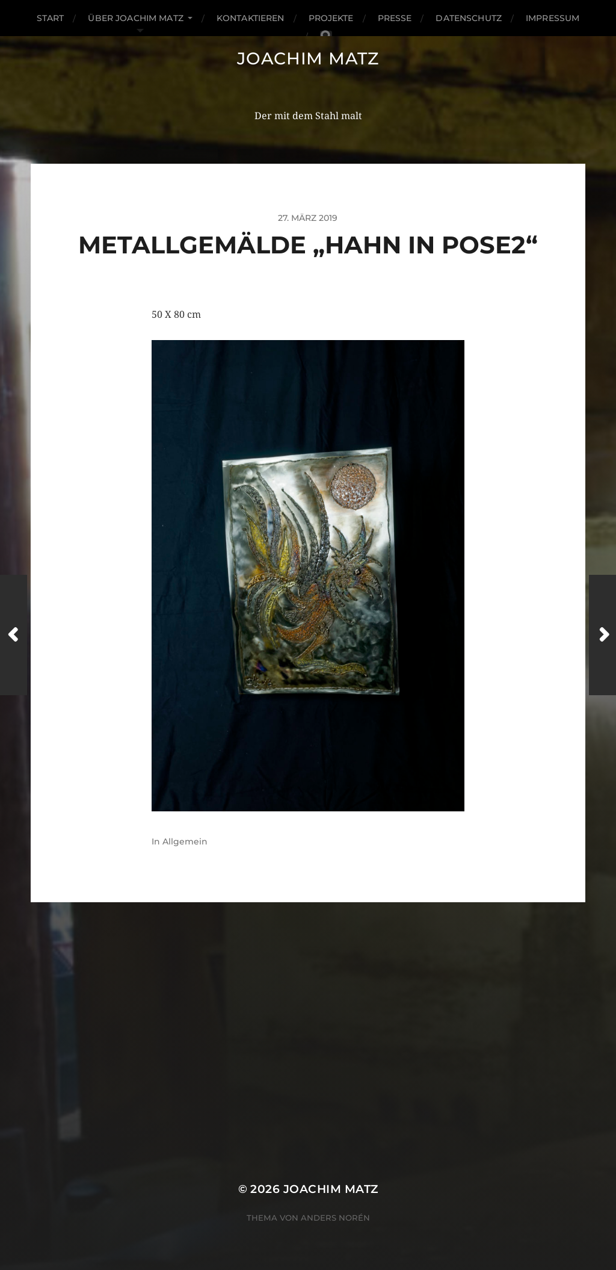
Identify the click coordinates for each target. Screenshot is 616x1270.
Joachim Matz (307, 58)
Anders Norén (335, 1217)
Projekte (331, 18)
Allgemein (185, 841)
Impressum (552, 18)
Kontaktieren (251, 18)
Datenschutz (469, 18)
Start (50, 18)
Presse (395, 18)
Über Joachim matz (135, 18)
